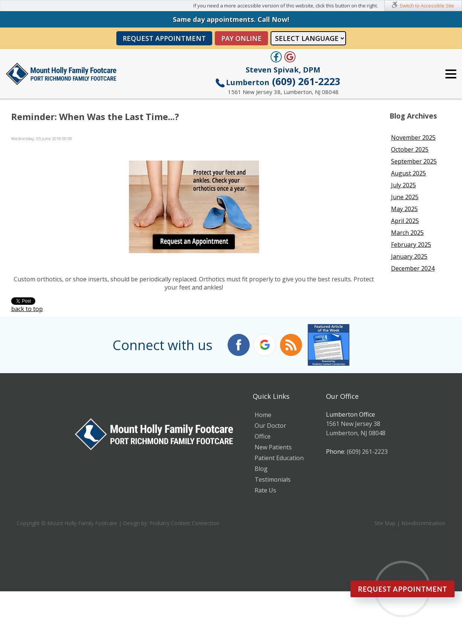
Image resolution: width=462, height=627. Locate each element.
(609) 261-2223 (283, 81)
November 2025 (413, 137)
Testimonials (273, 479)
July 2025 (403, 185)
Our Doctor (270, 425)
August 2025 (408, 173)
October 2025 (410, 149)
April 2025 (405, 221)
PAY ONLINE (241, 38)
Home (263, 415)
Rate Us (265, 490)
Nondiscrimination (423, 523)
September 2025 (414, 161)
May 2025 (404, 209)
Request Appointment (164, 38)
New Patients (273, 447)
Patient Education (279, 458)
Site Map (384, 523)
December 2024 (412, 268)
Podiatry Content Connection (184, 523)
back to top (27, 309)
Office (263, 436)
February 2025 (411, 244)
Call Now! (273, 19)
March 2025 (407, 233)
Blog (261, 469)
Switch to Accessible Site (427, 5)
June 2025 (405, 197)
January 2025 (409, 256)
